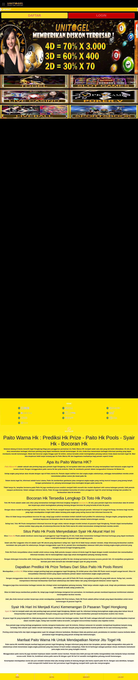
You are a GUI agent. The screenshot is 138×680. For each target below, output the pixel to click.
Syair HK (8, 611)
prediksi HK (18, 571)
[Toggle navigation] (3, 4)
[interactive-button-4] (103, 96)
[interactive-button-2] (103, 81)
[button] (4, 47)
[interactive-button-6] (103, 112)
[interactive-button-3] (34, 96)
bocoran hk (83, 503)
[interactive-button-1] (34, 81)
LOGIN (101, 15)
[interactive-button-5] (34, 112)
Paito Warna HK (11, 467)
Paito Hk (11, 536)
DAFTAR (34, 15)
